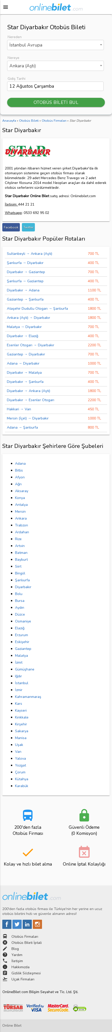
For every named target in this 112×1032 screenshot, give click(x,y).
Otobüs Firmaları (24, 936)
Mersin (20, 511)
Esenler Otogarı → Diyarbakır (30, 345)
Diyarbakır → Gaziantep (26, 272)
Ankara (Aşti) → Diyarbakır (28, 317)
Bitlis (19, 470)
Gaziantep (23, 648)
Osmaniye (23, 621)
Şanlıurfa (22, 580)
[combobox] (55, 45)
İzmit (18, 662)
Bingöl (20, 573)
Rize (18, 539)
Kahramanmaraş (28, 696)
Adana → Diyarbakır (23, 363)
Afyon (20, 477)
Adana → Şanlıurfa (22, 427)
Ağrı (18, 484)
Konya (20, 497)
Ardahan (22, 532)
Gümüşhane (24, 669)
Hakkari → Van (19, 409)
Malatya (21, 655)
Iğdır (18, 676)
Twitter (28, 227)
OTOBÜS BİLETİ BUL (56, 102)
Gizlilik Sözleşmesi (26, 973)
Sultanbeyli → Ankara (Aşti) (29, 253)
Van (18, 751)
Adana (20, 463)
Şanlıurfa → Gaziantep (25, 281)
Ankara (21, 518)
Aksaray (21, 491)
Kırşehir (21, 724)
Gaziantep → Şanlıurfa (25, 299)
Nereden (15, 37)
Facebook (11, 227)
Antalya (21, 504)
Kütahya (21, 779)
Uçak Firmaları (22, 979)
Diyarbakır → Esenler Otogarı (30, 400)
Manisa (20, 738)
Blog (15, 948)
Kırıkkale (22, 717)
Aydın (19, 607)
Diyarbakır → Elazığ (22, 336)
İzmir (18, 689)
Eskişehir (22, 641)
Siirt (18, 566)
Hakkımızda (20, 967)
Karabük (21, 786)
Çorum (20, 772)
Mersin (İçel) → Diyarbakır (28, 418)
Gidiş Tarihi (16, 78)
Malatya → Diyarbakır (24, 326)
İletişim (17, 961)
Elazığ (19, 628)
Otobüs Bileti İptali (26, 942)
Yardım (16, 954)
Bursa (19, 600)
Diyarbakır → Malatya (24, 372)
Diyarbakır (23, 587)
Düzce (20, 614)
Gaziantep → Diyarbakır (26, 354)
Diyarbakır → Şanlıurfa (25, 381)
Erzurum (21, 635)
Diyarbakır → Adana (23, 290)
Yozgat (20, 765)
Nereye (13, 57)
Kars (18, 703)
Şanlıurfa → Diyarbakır (25, 262)
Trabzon (21, 525)
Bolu (18, 593)
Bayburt (21, 559)
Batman (21, 552)
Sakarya (21, 731)
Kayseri (21, 710)
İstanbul (21, 683)
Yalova (20, 758)
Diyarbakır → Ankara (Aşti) (28, 390)
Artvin (20, 545)
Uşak (19, 744)
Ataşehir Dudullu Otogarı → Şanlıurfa (37, 308)
